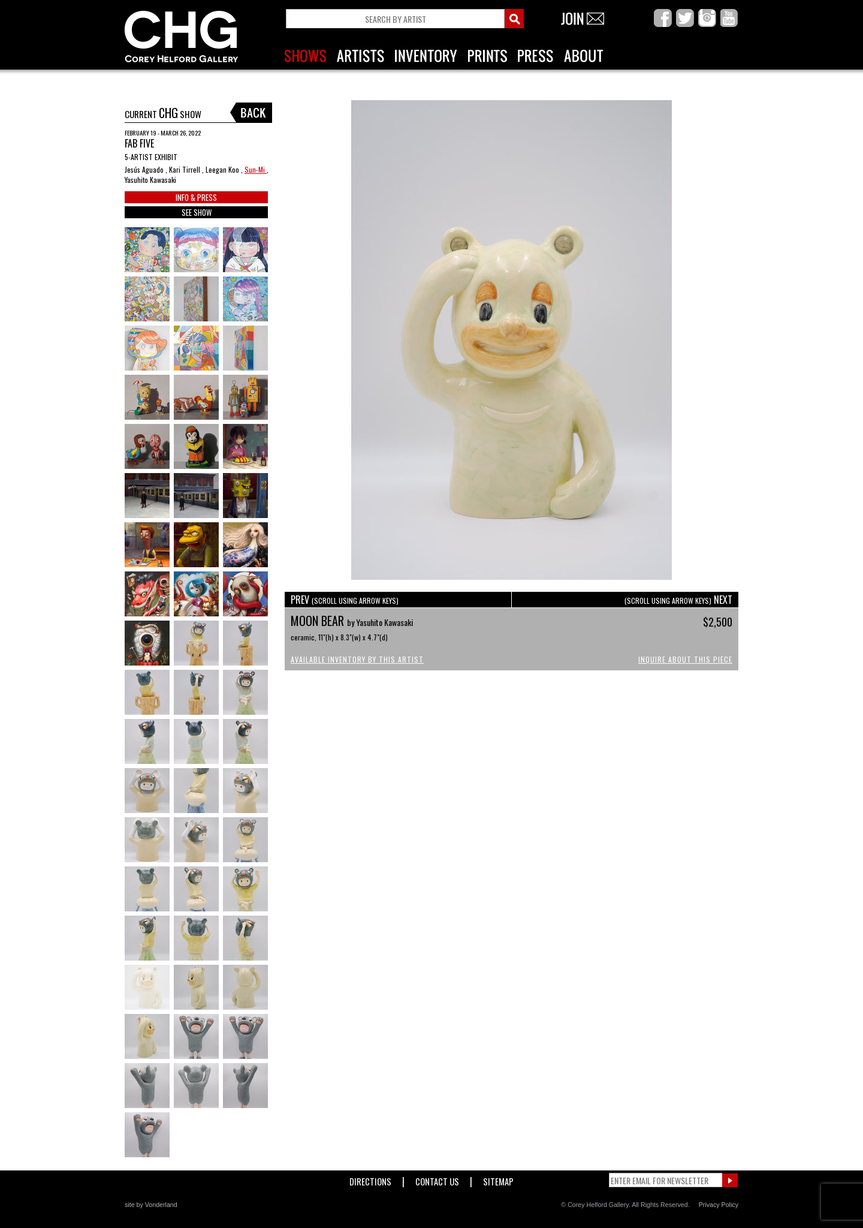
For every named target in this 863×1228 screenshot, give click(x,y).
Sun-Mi (256, 169)
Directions (370, 1179)
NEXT (678, 599)
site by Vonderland (151, 1204)
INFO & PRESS (196, 197)
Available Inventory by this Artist (357, 659)
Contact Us (437, 1179)
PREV (345, 599)
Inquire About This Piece (685, 659)
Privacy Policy (718, 1204)
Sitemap (498, 1179)
